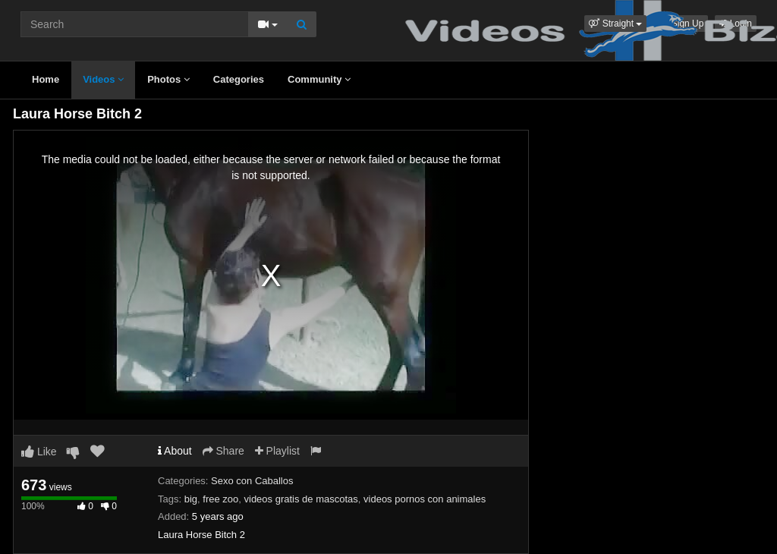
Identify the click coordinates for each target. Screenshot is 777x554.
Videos (103, 79)
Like (39, 451)
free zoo (220, 499)
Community (319, 79)
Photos (168, 79)
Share (223, 451)
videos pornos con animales (424, 499)
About (175, 451)
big (190, 499)
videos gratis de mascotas (301, 499)
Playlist (277, 451)
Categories (238, 79)
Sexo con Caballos (252, 480)
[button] (615, 23)
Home (45, 79)
